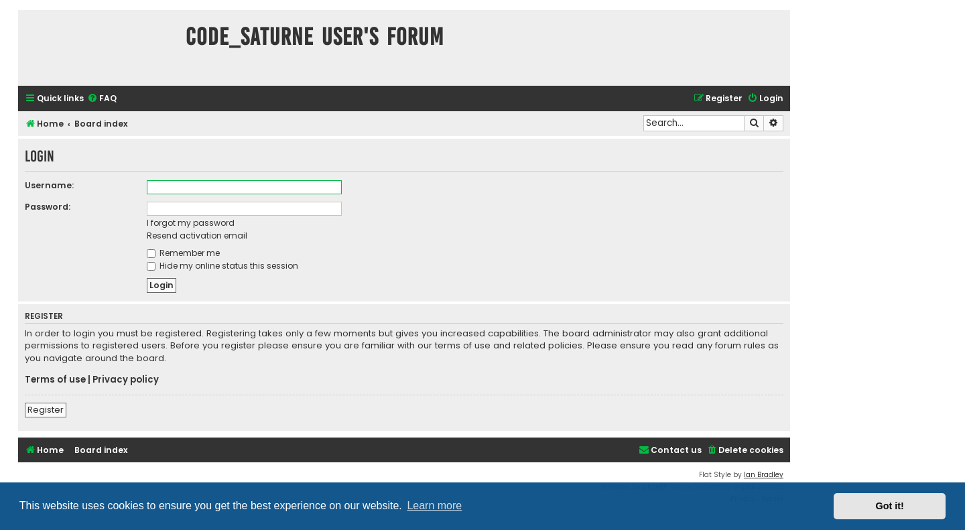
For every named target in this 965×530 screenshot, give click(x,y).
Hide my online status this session (222, 265)
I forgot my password (191, 223)
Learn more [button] (434, 505)
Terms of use (55, 380)
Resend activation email (197, 235)
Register (45, 409)
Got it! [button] (890, 506)
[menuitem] (102, 99)
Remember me (183, 253)
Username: (49, 185)
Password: (47, 206)
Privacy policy (125, 380)
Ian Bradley (763, 475)
